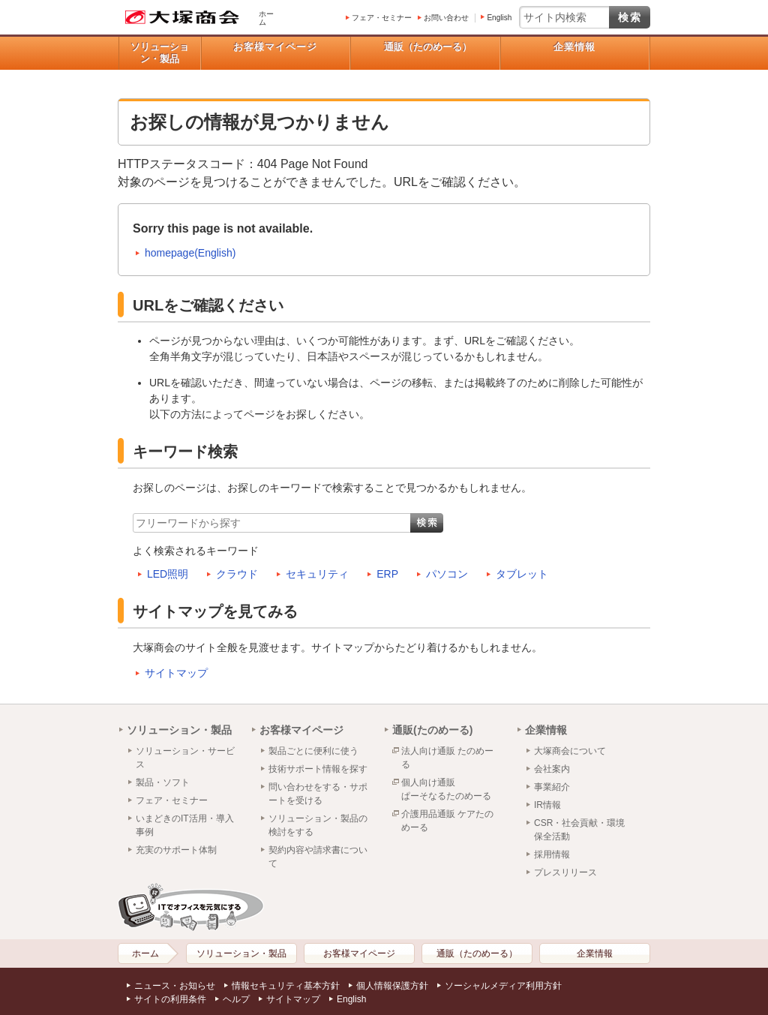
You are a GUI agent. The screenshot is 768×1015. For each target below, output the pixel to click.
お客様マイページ (275, 47)
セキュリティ (317, 574)
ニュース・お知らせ (174, 985)
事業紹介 (552, 787)
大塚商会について (570, 751)
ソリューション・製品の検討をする (318, 825)
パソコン (447, 574)
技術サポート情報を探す (318, 769)
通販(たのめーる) (432, 730)
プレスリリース (565, 872)
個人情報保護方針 (392, 985)
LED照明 (167, 574)
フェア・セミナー (382, 18)
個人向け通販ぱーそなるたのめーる (446, 789)
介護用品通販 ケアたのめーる (447, 821)
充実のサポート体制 (176, 850)
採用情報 (552, 854)
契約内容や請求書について (318, 857)
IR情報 (547, 805)
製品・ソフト (163, 782)
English (499, 18)
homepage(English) (190, 253)
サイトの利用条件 (170, 999)
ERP (387, 574)
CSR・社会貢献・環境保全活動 (579, 830)
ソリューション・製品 (159, 53)
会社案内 (552, 769)
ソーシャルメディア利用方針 (503, 985)
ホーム (266, 18)
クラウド (237, 574)
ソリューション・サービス (185, 758)
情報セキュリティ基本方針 (286, 985)
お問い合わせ (446, 18)
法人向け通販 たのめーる (447, 758)
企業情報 (575, 47)
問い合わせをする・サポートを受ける (318, 794)
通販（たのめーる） (428, 47)
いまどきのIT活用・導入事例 (185, 825)
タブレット (522, 574)
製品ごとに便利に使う (313, 751)
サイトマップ (176, 673)
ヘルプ (236, 999)
